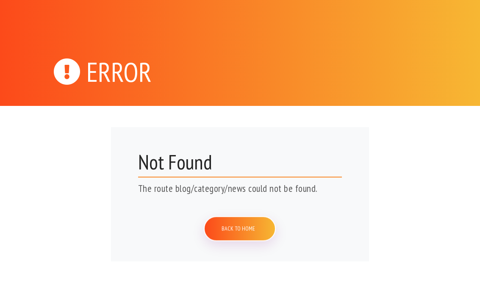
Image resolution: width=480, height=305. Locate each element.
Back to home (240, 228)
